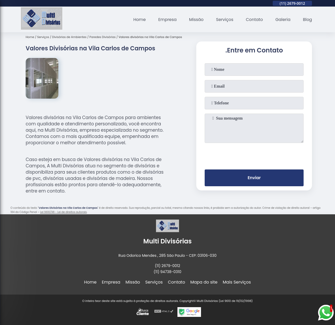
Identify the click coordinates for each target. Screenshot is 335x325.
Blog (307, 20)
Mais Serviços (237, 282)
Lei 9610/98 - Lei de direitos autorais (63, 212)
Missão (195, 20)
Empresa (166, 20)
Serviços (224, 20)
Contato (254, 20)
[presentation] (254, 155)
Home (138, 20)
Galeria (282, 20)
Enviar (254, 178)
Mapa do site (203, 282)
